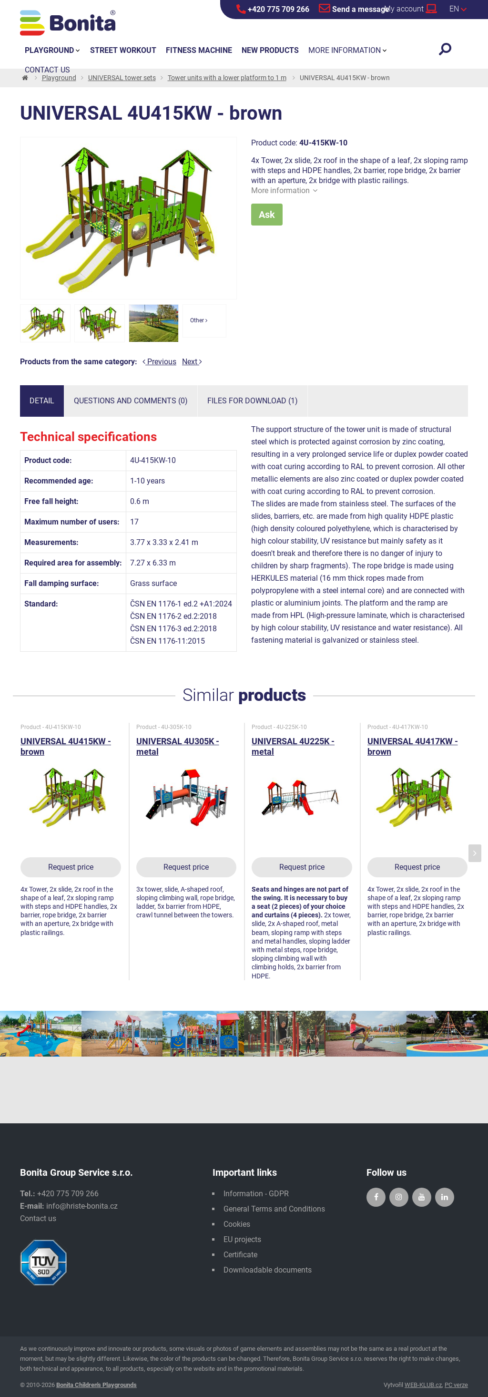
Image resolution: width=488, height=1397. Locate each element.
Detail (42, 400)
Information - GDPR (256, 1193)
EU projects (242, 1239)
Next (192, 361)
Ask (267, 214)
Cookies (237, 1224)
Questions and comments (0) (131, 400)
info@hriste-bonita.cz (82, 1206)
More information (284, 190)
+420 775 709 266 (272, 9)
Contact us (38, 1218)
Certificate (240, 1254)
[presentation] (474, 853)
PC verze (456, 1384)
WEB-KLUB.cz (423, 1384)
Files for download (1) (252, 400)
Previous (159, 361)
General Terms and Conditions (274, 1208)
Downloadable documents (268, 1269)
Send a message (354, 8)
